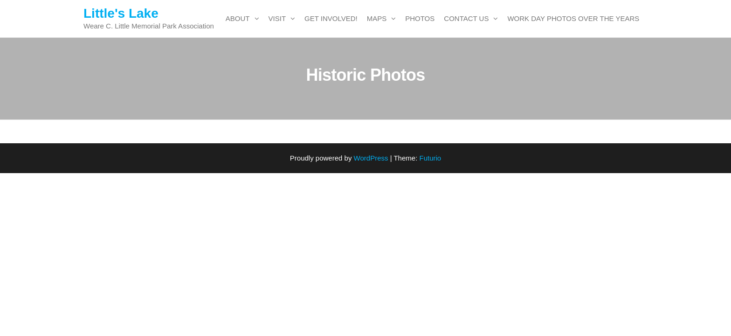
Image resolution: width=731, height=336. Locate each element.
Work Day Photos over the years (573, 18)
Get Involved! (331, 18)
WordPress (371, 158)
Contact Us (466, 18)
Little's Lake (121, 13)
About (238, 18)
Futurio (430, 158)
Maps (377, 18)
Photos (419, 18)
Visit (277, 18)
